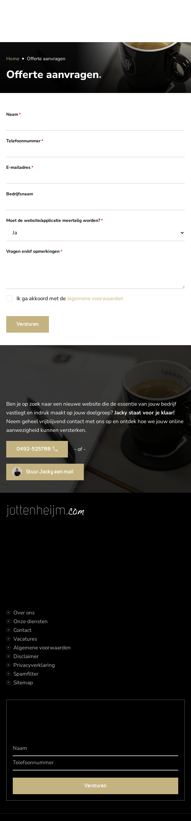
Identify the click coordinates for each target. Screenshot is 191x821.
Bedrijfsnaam (19, 194)
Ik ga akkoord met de (70, 298)
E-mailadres (19, 167)
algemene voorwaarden (95, 298)
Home (12, 59)
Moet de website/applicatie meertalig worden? (54, 220)
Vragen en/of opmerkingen (34, 251)
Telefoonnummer (24, 141)
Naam (13, 114)
